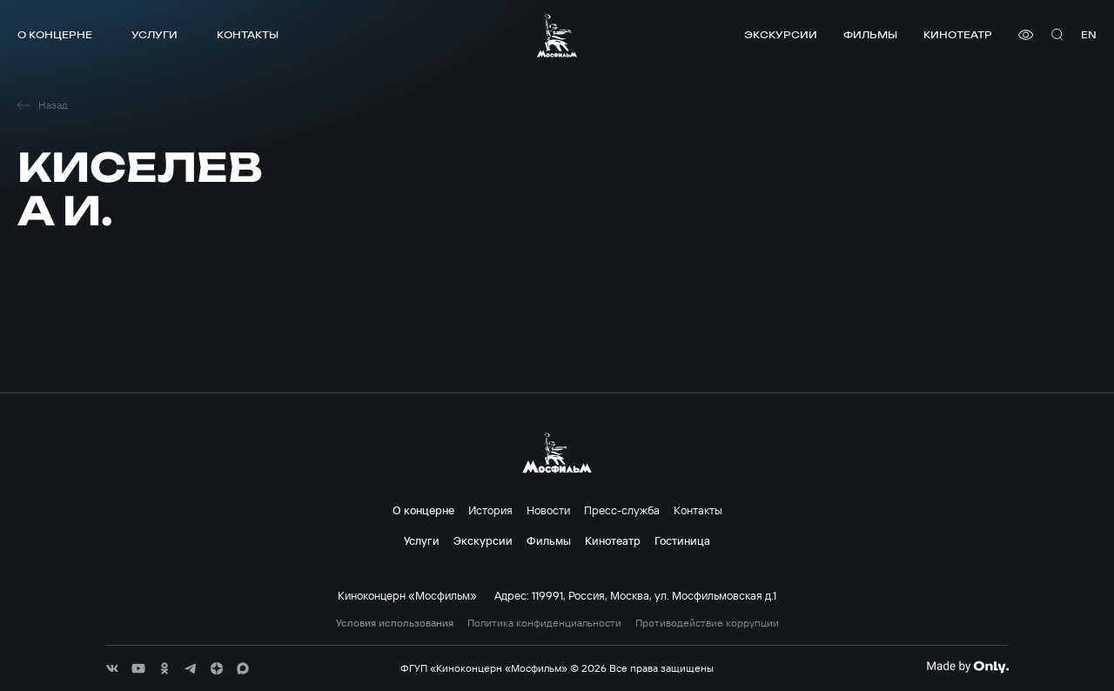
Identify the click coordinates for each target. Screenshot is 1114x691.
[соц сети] (112, 668)
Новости (548, 510)
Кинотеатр (957, 34)
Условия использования (394, 623)
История (490, 510)
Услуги (154, 34)
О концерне (54, 34)
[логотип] (557, 35)
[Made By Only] (967, 667)
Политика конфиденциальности (544, 623)
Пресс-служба (622, 510)
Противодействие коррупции (707, 623)
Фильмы (870, 34)
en (1089, 34)
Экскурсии (780, 34)
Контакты (247, 34)
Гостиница (682, 540)
